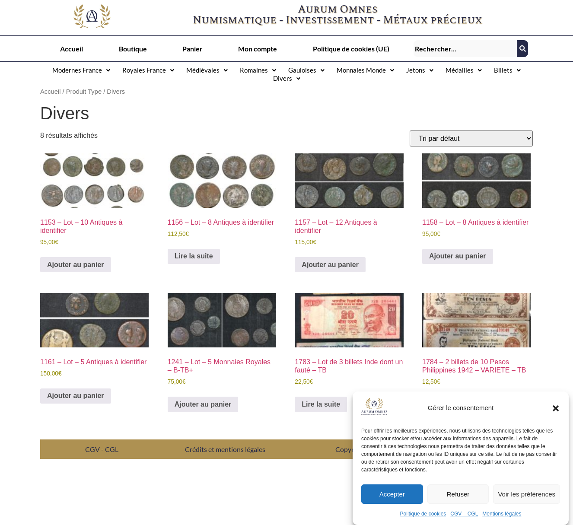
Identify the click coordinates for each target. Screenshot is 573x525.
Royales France (148, 70)
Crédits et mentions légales (225, 449)
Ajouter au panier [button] (75, 264)
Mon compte (257, 49)
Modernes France (81, 70)
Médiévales (207, 70)
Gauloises (306, 70)
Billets (507, 70)
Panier (192, 49)
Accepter (392, 495)
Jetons (419, 70)
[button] (555, 409)
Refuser (458, 495)
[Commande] (471, 138)
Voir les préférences (526, 495)
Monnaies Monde (365, 70)
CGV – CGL (464, 515)
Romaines (258, 70)
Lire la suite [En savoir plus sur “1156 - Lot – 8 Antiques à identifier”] (194, 256)
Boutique (133, 49)
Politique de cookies (423, 515)
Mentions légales (501, 515)
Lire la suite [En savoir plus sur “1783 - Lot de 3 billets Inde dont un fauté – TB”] (321, 404)
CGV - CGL (101, 449)
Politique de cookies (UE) (351, 49)
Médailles (464, 70)
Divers (286, 78)
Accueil (71, 49)
